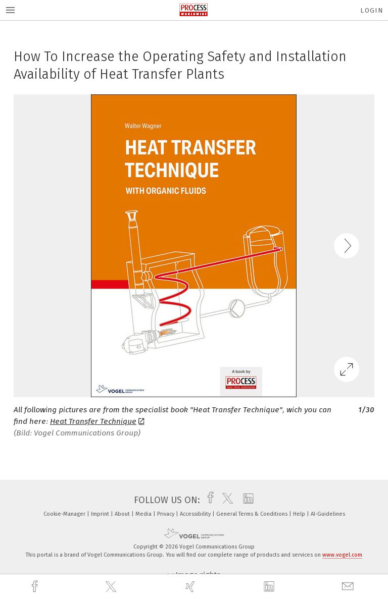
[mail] (349, 586)
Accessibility (196, 514)
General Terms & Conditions (252, 514)
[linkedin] (270, 586)
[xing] (191, 586)
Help (300, 514)
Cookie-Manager (65, 514)
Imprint (101, 514)
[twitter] (112, 587)
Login (371, 10)
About (123, 514)
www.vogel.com (342, 555)
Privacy (166, 514)
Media (144, 514)
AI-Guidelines (328, 514)
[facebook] (36, 586)
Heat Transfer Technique (97, 421)
